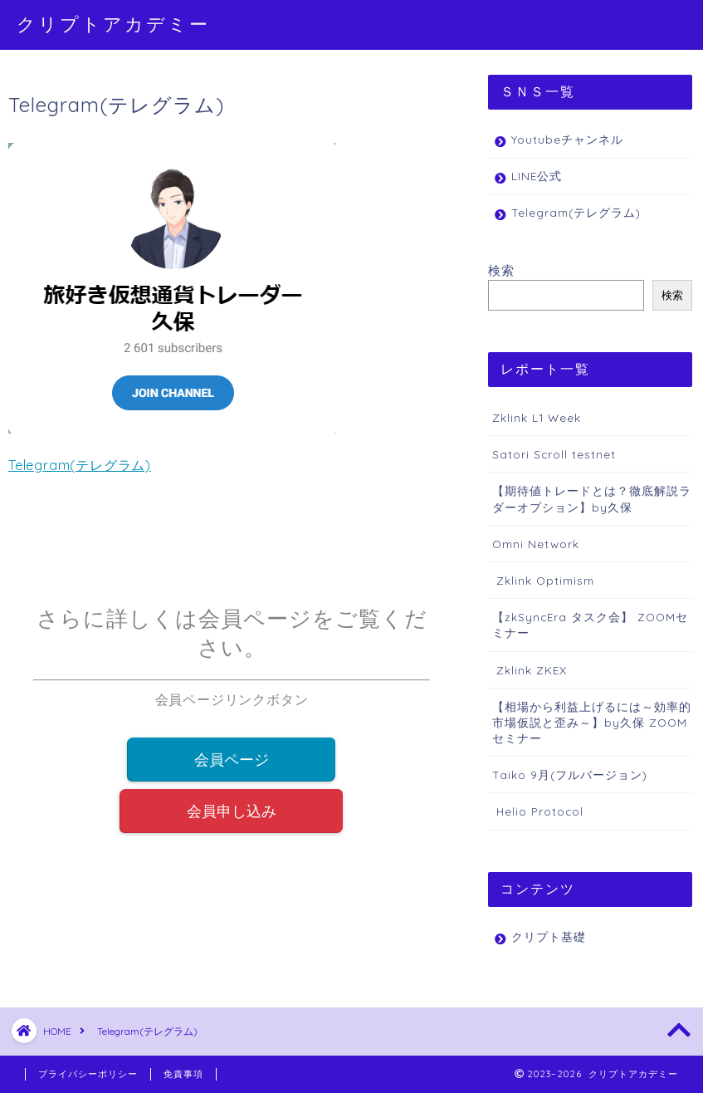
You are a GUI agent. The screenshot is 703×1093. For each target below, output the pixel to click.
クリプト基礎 (548, 936)
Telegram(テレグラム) (79, 465)
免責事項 (183, 1074)
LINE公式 (536, 176)
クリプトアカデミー (113, 23)
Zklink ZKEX (529, 670)
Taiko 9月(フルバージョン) (569, 774)
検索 (501, 270)
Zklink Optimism (543, 580)
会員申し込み (231, 813)
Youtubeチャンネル (567, 139)
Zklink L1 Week (536, 417)
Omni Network (535, 544)
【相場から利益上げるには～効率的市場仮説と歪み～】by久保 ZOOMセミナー (591, 722)
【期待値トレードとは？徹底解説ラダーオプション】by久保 (591, 498)
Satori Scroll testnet (554, 454)
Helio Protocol (537, 811)
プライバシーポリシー (88, 1074)
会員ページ (231, 760)
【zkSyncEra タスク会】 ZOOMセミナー (590, 625)
